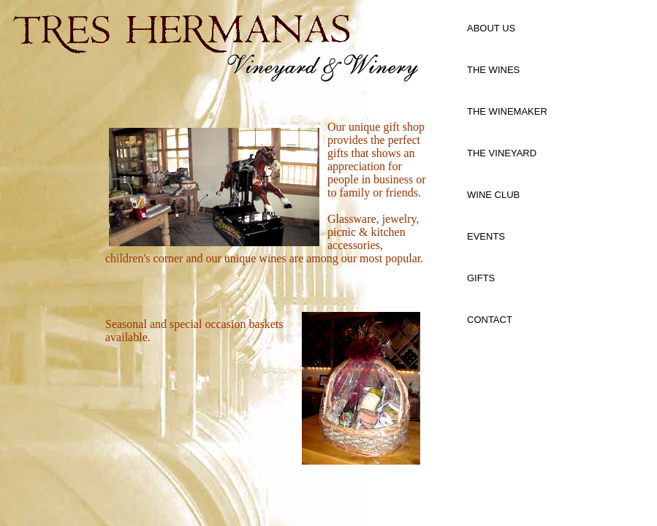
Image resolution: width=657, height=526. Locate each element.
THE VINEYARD (501, 153)
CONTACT (489, 319)
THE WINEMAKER (507, 111)
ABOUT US (491, 28)
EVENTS (486, 236)
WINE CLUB (493, 194)
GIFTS (481, 277)
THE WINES (493, 69)
